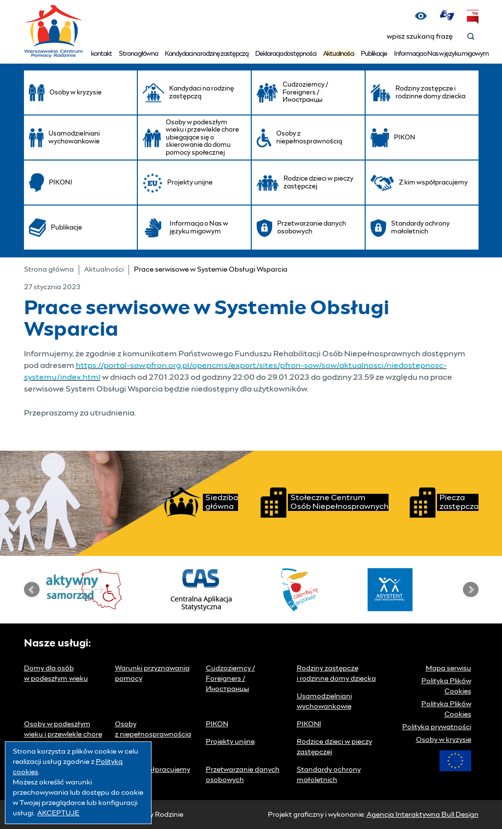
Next (471, 590)
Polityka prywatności (436, 727)
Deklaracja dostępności (285, 54)
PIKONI (309, 724)
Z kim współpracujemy (152, 769)
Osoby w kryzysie (443, 740)
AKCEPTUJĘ (58, 813)
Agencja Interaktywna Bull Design (423, 814)
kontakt (101, 54)
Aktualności (338, 54)
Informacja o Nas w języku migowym (441, 54)
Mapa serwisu (448, 668)
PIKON (217, 724)
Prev (32, 590)
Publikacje (374, 54)
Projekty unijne (230, 741)
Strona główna (138, 54)
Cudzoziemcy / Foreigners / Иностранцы (230, 678)
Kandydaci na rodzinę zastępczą (206, 54)
